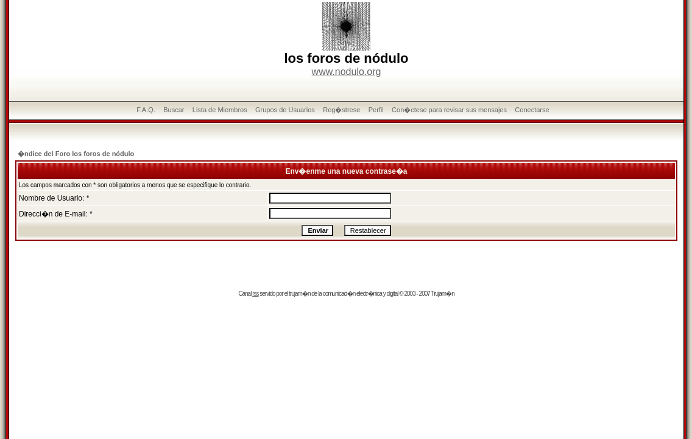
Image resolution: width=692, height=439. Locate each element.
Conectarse (532, 109)
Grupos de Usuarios (285, 109)
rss (255, 293)
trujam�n (299, 293)
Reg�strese (341, 109)
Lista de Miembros (219, 109)
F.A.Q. (145, 109)
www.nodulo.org (346, 71)
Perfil (376, 109)
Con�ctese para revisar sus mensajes (449, 109)
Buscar (173, 109)
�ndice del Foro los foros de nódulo (76, 153)
